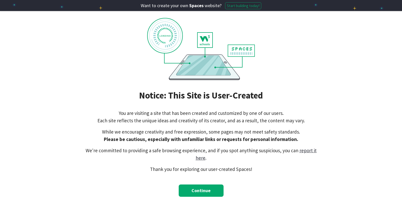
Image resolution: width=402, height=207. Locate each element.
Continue (201, 190)
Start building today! (243, 5)
